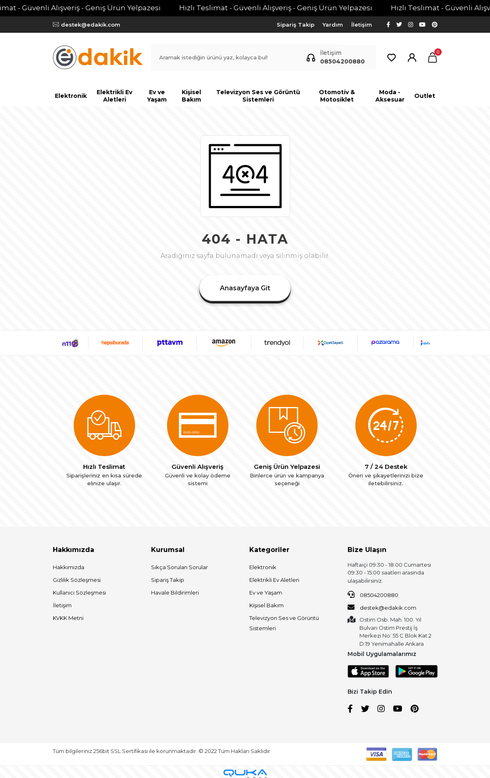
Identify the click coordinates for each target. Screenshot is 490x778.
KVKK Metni (68, 618)
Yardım (333, 24)
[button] (432, 57)
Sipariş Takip (295, 24)
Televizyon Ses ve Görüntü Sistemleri (284, 623)
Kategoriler (269, 550)
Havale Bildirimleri (175, 592)
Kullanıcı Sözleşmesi (79, 592)
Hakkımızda (73, 550)
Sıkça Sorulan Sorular (179, 567)
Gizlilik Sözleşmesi (77, 580)
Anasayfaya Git (245, 288)
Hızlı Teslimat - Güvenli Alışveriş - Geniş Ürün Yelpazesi (287, 8)
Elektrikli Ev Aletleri (274, 580)
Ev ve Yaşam (265, 592)
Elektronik (262, 567)
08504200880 (373, 594)
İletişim (361, 24)
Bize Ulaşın (367, 550)
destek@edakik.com (382, 607)
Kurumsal (168, 550)
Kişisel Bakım (266, 605)
